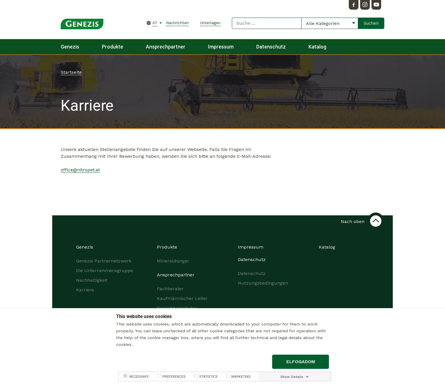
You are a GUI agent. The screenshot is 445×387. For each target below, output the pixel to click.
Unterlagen (210, 22)
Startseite (71, 72)
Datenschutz (271, 47)
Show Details (291, 377)
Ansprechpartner (165, 47)
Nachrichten (177, 22)
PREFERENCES (174, 376)
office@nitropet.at (80, 170)
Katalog (317, 47)
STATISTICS (208, 376)
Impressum (221, 47)
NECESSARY (139, 376)
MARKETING (241, 376)
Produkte (112, 47)
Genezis (70, 47)
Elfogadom (300, 361)
